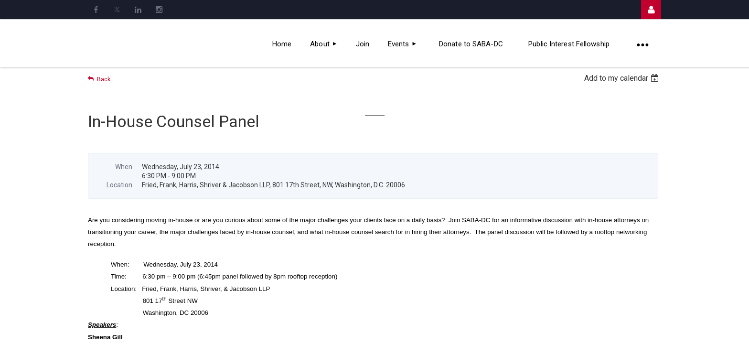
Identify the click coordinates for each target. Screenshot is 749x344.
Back (103, 79)
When (123, 167)
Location (119, 185)
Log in (651, 9)
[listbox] (622, 78)
